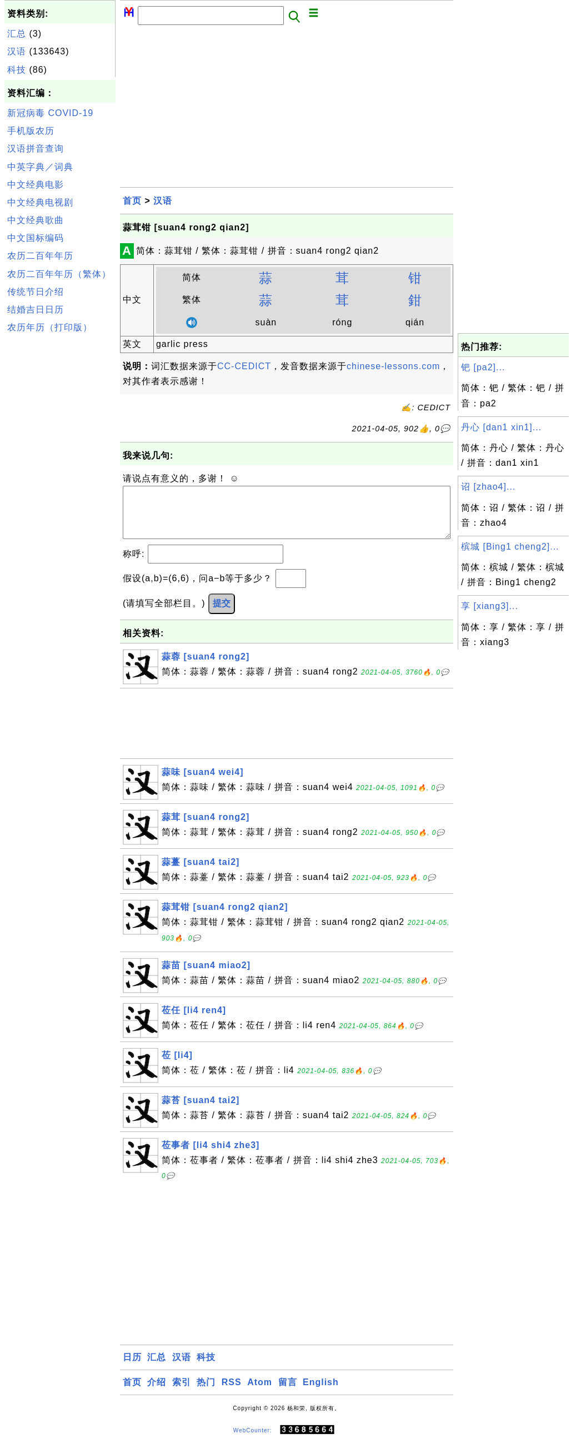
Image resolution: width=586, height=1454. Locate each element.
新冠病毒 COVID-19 (50, 113)
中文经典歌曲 (35, 220)
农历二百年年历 (40, 255)
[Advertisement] (60, 504)
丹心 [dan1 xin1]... (501, 427)
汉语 (16, 51)
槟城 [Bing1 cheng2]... (510, 546)
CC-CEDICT (244, 366)
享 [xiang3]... (489, 606)
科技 (16, 69)
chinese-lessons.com (393, 366)
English (321, 1393)
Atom (259, 1393)
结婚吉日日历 (35, 309)
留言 (287, 1393)
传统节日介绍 (35, 291)
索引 (181, 1393)
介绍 (156, 1393)
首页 (132, 200)
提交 (222, 614)
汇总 (16, 33)
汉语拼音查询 (35, 148)
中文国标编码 (35, 238)
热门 (206, 1393)
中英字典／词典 (40, 167)
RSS (232, 1393)
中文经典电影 (35, 184)
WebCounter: (252, 1441)
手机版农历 (30, 130)
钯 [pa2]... (483, 367)
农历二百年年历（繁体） (59, 274)
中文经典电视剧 (40, 202)
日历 (132, 1368)
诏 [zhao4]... (488, 486)
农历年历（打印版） (49, 327)
